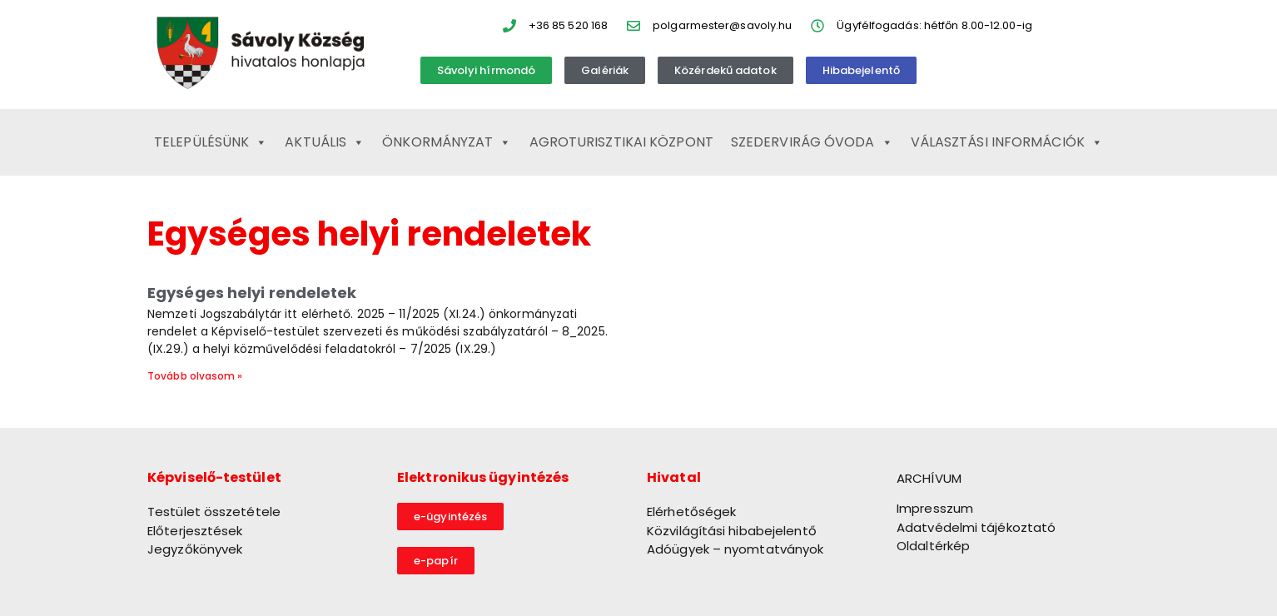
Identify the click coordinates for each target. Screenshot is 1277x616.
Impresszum (935, 508)
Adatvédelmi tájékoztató (976, 527)
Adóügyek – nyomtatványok (735, 549)
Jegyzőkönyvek (194, 549)
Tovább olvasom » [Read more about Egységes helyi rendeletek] (195, 376)
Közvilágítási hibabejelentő (732, 530)
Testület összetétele (214, 511)
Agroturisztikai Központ (621, 142)
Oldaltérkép (933, 545)
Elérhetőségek (691, 511)
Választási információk (1007, 142)
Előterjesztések (195, 530)
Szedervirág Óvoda (812, 142)
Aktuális (325, 142)
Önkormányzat (446, 142)
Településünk (210, 142)
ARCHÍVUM (929, 478)
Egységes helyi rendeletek (252, 292)
